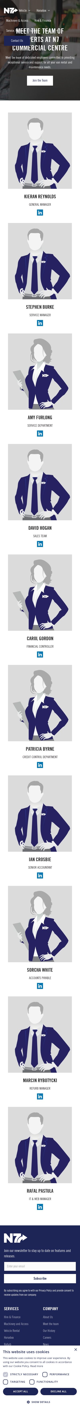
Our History (49, 1331)
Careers (47, 1337)
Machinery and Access (16, 1324)
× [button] (75, 1349)
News (46, 1344)
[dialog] (40, 1377)
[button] (40, 1402)
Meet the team (51, 1324)
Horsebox (9, 1337)
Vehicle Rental (12, 1331)
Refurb (7, 1344)
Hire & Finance (12, 1317)
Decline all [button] (59, 1391)
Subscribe (40, 1278)
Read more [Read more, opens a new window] (36, 1366)
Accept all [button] (20, 1391)
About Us (48, 1317)
